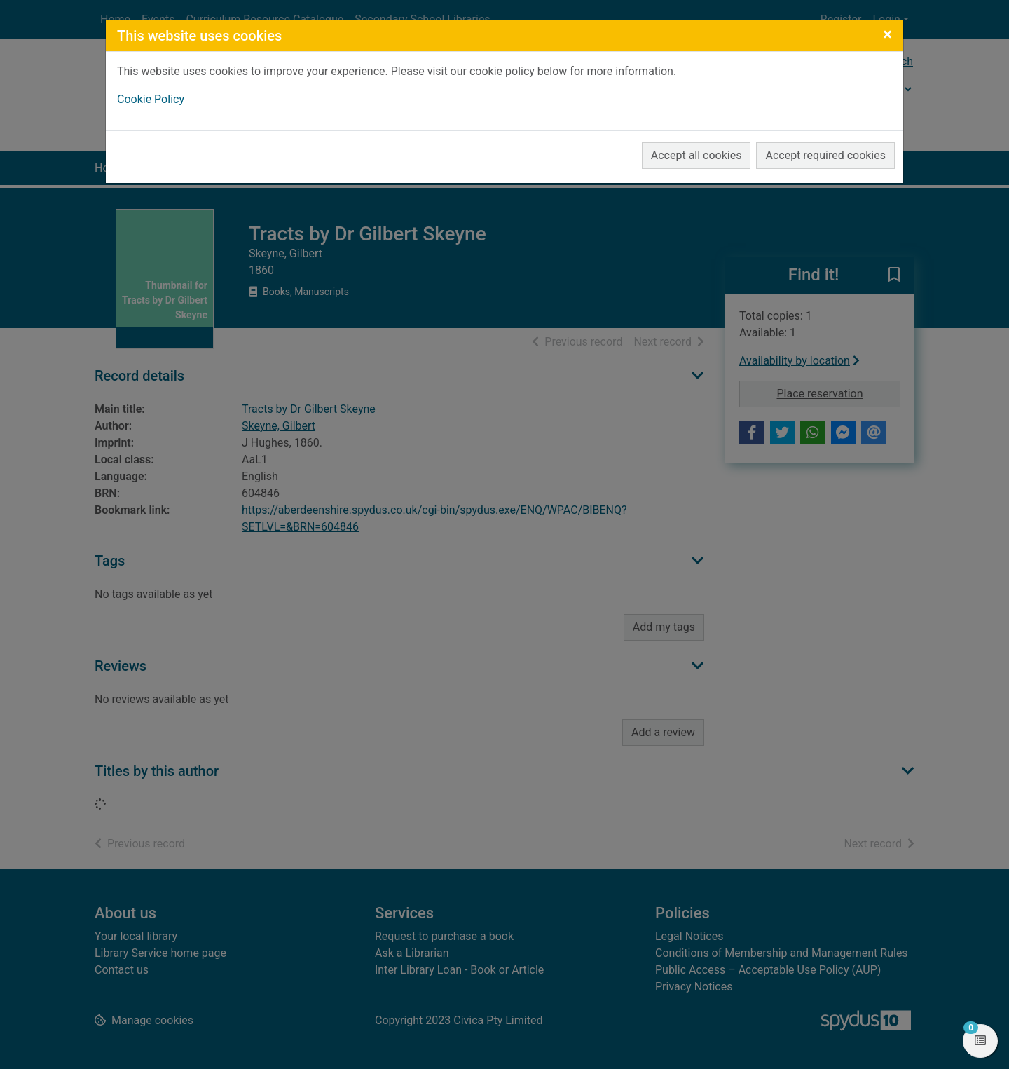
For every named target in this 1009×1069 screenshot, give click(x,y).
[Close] (887, 34)
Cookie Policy (150, 99)
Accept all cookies (696, 155)
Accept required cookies (825, 155)
